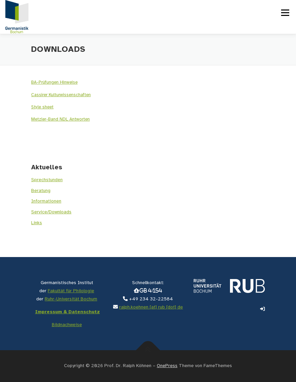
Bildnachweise (67, 324)
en (87, 119)
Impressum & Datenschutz (67, 312)
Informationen (46, 201)
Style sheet (42, 107)
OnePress (167, 365)
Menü (284, 12)
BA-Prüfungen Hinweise (54, 82)
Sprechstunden (47, 180)
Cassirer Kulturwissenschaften (61, 95)
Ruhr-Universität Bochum (71, 299)
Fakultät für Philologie (71, 291)
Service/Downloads (51, 212)
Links (36, 223)
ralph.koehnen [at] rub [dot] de (151, 307)
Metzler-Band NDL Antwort (58, 119)
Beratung (40, 190)
